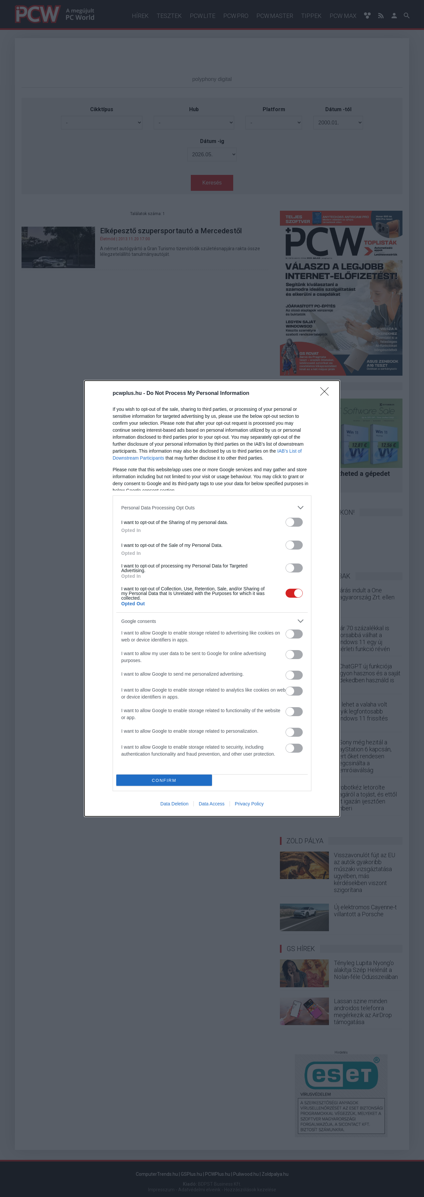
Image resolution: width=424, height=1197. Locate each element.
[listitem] (212, 507)
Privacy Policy (249, 803)
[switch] (294, 522)
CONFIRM (164, 780)
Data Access (212, 803)
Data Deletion (174, 803)
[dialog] (212, 598)
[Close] (326, 393)
